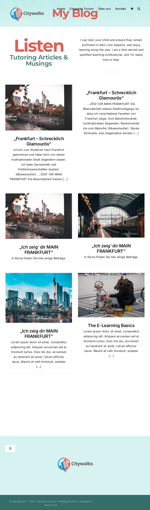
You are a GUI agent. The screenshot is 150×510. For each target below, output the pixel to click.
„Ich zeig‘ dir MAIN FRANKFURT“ (38, 249)
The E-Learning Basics (111, 325)
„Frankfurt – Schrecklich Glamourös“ (39, 141)
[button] (139, 8)
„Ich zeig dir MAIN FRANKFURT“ (39, 333)
